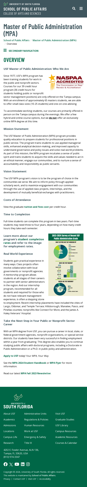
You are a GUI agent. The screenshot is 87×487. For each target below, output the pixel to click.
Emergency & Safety (35, 437)
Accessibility (45, 479)
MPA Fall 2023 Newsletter (36, 373)
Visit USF (60, 413)
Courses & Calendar (66, 442)
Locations (9, 431)
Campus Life (10, 437)
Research (9, 442)
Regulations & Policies (36, 419)
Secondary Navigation (21, 51)
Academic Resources (66, 437)
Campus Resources (65, 431)
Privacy (7, 479)
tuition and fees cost (36, 206)
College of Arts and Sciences (22, 13)
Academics (9, 419)
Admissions (10, 425)
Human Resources (34, 425)
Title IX (28, 442)
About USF (9, 413)
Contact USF (19, 479)
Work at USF (31, 431)
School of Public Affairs (25, 9)
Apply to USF (11, 355)
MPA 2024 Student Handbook (29, 362)
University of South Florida (22, 4)
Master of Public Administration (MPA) (54, 40)
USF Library (61, 425)
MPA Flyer (55, 362)
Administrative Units (35, 413)
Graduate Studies (64, 419)
